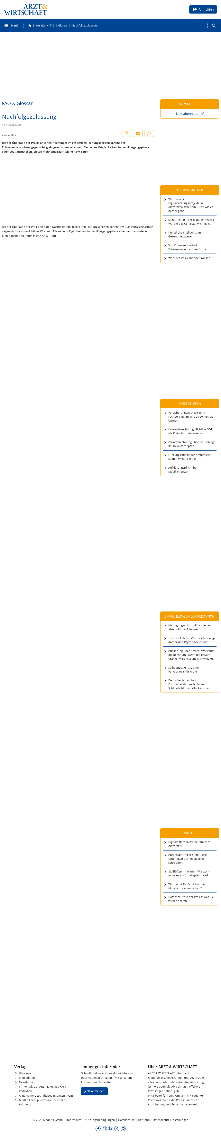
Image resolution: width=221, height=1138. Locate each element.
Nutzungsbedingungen (100, 1120)
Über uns (25, 1073)
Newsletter (26, 1082)
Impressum (73, 1120)
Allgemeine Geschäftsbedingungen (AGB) (46, 1095)
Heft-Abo (144, 1120)
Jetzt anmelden (94, 1091)
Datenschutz (126, 1120)
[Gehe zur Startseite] (36, 25)
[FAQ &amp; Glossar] (58, 25)
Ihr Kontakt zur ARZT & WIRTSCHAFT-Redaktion (43, 1089)
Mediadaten (27, 1078)
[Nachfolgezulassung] (85, 25)
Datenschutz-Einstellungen (170, 1120)
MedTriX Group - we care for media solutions (42, 1102)
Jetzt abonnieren (188, 113)
